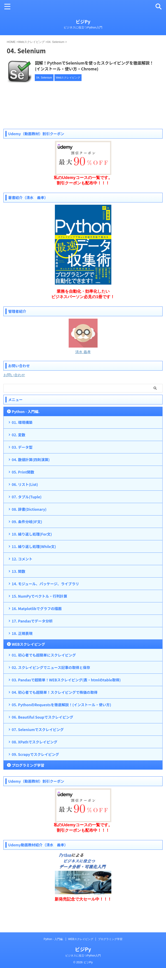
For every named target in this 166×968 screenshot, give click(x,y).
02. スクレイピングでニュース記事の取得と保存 (51, 686)
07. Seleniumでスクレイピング (38, 748)
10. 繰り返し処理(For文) (32, 553)
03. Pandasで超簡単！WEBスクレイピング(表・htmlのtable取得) (66, 698)
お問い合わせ (14, 394)
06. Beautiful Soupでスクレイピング (42, 736)
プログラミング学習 (28, 784)
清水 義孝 (83, 371)
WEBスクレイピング (28, 663)
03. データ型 (22, 466)
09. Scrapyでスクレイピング (35, 773)
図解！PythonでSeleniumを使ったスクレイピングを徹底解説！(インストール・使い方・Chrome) (106, 66)
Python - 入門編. (26, 430)
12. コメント (22, 577)
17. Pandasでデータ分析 (32, 640)
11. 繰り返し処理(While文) (34, 565)
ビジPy (83, 21)
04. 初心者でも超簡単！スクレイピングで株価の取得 (55, 711)
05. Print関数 (23, 491)
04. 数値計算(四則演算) (31, 478)
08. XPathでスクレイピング (34, 761)
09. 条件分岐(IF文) (27, 540)
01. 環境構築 (22, 441)
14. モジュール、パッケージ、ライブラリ (45, 602)
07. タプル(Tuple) (27, 515)
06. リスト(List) (25, 503)
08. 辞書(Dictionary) (29, 528)
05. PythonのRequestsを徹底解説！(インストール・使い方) (61, 723)
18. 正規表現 (22, 652)
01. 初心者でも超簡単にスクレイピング (44, 674)
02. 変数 (18, 453)
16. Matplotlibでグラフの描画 (37, 627)
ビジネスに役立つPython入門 (83, 964)
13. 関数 (18, 590)
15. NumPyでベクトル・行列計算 (39, 615)
